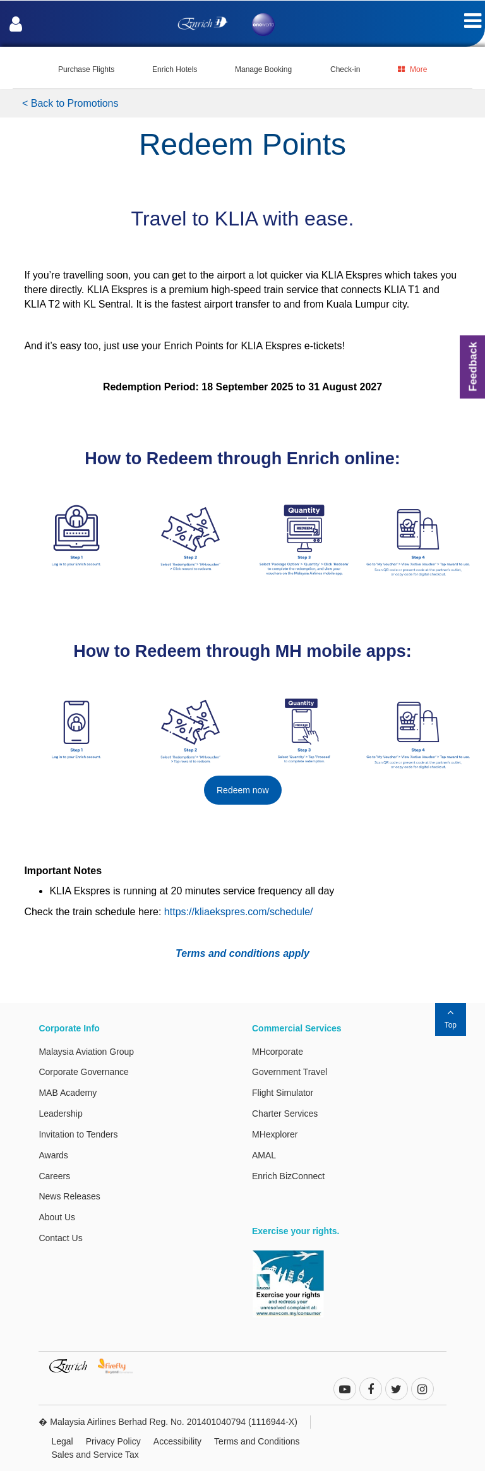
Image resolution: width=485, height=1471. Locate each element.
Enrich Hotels (174, 69)
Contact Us (60, 1238)
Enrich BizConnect (288, 1176)
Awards (53, 1155)
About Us (57, 1217)
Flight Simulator (282, 1093)
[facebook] (370, 1389)
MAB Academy (68, 1093)
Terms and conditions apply (242, 953)
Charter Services (285, 1113)
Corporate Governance (83, 1072)
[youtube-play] (345, 1389)
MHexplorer (274, 1134)
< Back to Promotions (70, 103)
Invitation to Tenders (78, 1134)
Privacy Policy (113, 1441)
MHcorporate (277, 1052)
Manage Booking (263, 69)
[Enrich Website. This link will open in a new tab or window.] (73, 1365)
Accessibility (177, 1441)
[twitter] (396, 1389)
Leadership (60, 1113)
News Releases (69, 1196)
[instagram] (422, 1389)
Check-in (345, 69)
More (412, 69)
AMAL (264, 1155)
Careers (54, 1176)
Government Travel (289, 1072)
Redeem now (243, 790)
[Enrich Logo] (202, 20)
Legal (62, 1441)
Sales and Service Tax (94, 1455)
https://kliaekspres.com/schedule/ (238, 911)
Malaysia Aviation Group (86, 1052)
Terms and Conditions (256, 1441)
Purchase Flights (86, 69)
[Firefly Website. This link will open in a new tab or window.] (120, 1365)
